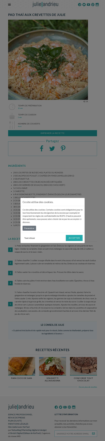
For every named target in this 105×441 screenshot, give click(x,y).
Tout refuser (29, 238)
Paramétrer (29, 228)
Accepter (74, 238)
